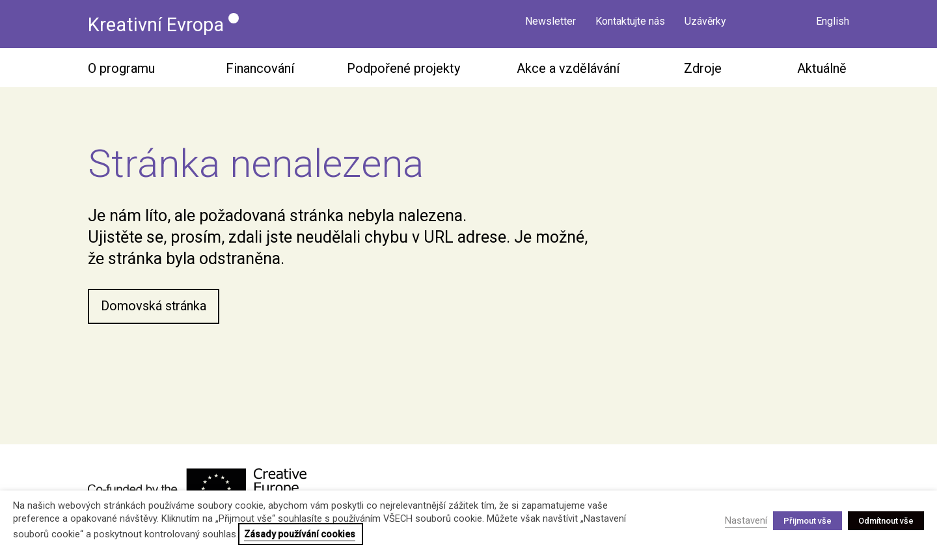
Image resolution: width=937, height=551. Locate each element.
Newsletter (550, 24)
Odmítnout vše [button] (886, 521)
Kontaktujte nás (630, 24)
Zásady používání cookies (299, 534)
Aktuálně (822, 69)
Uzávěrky (705, 24)
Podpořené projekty (403, 69)
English (832, 24)
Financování (260, 69)
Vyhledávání (787, 23)
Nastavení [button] (746, 520)
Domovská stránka (154, 307)
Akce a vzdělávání (568, 69)
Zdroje (703, 69)
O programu (121, 69)
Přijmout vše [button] (807, 521)
